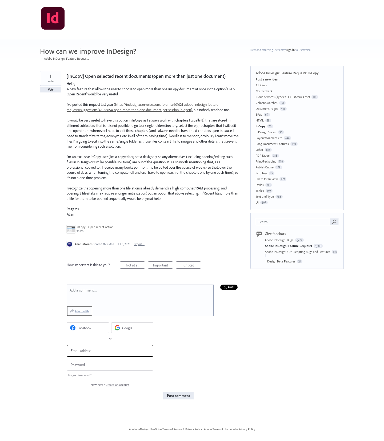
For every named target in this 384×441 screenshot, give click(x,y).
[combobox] (294, 222)
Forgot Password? (79, 375)
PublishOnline (265, 167)
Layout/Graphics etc (269, 138)
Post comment (178, 395)
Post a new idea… (268, 79)
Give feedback (275, 233)
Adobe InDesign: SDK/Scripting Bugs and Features (298, 252)
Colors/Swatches (267, 103)
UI (257, 202)
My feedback (264, 91)
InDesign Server (266, 132)
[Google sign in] (132, 327)
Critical (192, 266)
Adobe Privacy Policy (242, 429)
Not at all (135, 266)
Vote (51, 89)
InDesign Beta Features (280, 261)
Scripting (261, 173)
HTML (260, 120)
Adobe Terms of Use (216, 429)
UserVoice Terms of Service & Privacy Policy (176, 429)
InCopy (313, 73)
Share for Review (267, 179)
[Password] (110, 365)
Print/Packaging (266, 161)
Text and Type (265, 197)
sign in (290, 50)
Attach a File (82, 311)
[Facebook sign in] (88, 327)
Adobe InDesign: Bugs (279, 240)
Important (163, 266)
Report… (139, 244)
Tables (260, 191)
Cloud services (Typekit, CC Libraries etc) (283, 97)
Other (259, 150)
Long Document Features (272, 144)
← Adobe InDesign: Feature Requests (64, 58)
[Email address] (110, 351)
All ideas (261, 85)
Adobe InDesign (138, 429)
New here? (110, 385)
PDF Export (263, 155)
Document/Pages (267, 109)
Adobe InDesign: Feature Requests (281, 73)
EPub (259, 114)
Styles (260, 185)
